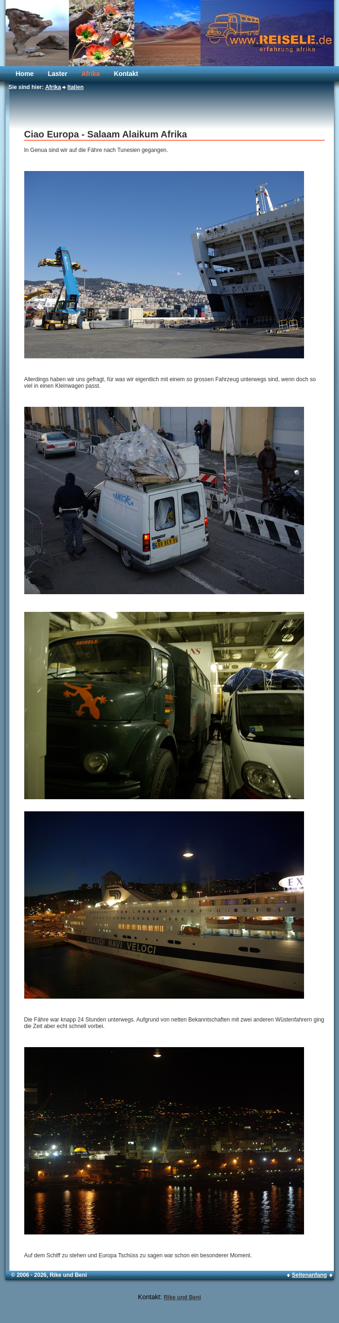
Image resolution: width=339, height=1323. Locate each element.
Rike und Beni (182, 1297)
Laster (57, 73)
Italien (76, 87)
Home (25, 73)
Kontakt (126, 73)
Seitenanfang (309, 1275)
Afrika (90, 73)
